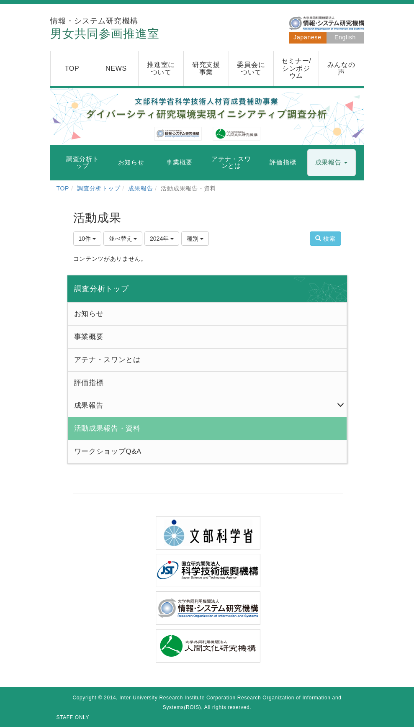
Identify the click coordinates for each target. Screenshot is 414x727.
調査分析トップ (98, 188)
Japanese (307, 37)
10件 (87, 238)
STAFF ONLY (73, 717)
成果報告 (140, 188)
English (345, 37)
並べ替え (123, 238)
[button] (331, 162)
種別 (195, 238)
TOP (63, 188)
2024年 (162, 238)
